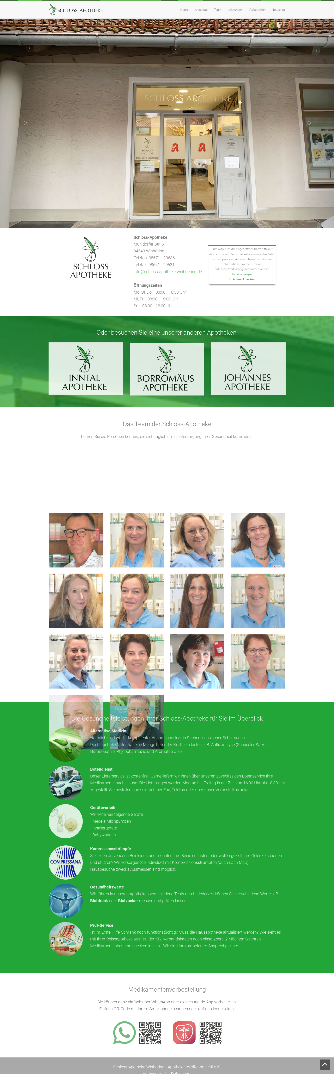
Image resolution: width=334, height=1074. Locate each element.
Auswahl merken (246, 279)
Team (217, 10)
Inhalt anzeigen (245, 274)
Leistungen (235, 10)
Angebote (201, 10)
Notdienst (278, 10)
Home (184, 10)
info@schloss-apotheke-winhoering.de (170, 271)
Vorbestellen (257, 10)
